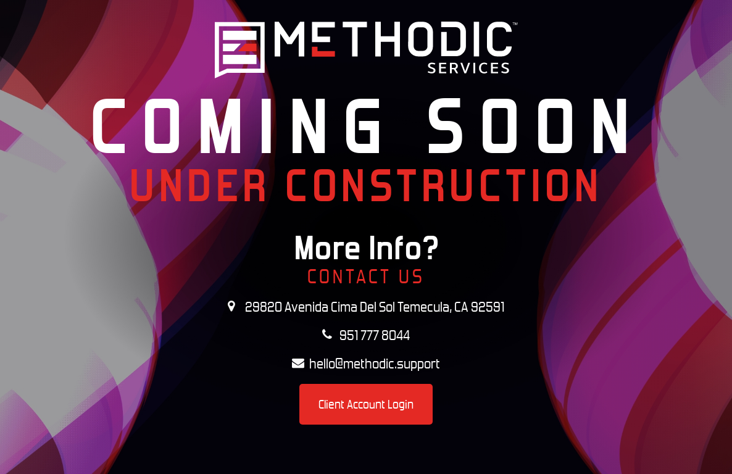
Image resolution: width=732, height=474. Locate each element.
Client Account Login (366, 404)
